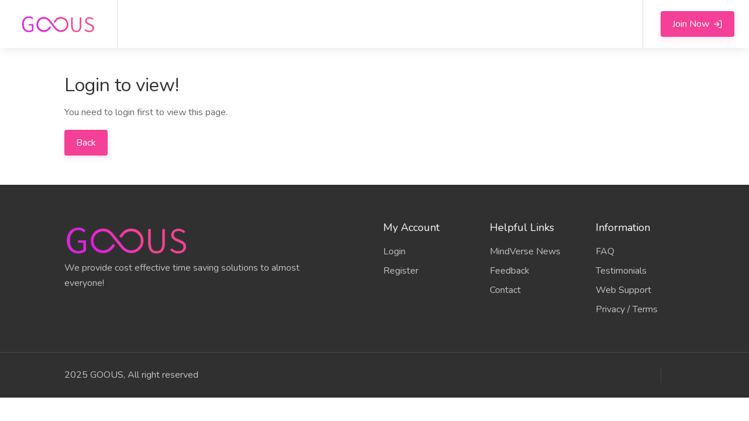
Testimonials (621, 270)
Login (394, 251)
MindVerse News (525, 251)
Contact (505, 290)
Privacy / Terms (627, 309)
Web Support (623, 290)
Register (400, 270)
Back (86, 142)
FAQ (605, 251)
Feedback (510, 270)
